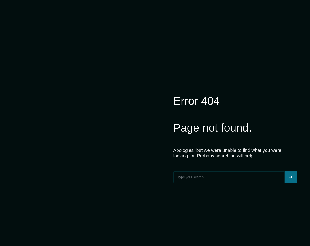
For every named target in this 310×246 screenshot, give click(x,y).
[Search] (291, 177)
